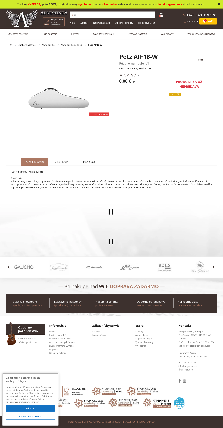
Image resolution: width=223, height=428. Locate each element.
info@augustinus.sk (27, 342)
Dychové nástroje (137, 34)
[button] (10, 267)
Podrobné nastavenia (30, 416)
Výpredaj (84, 22)
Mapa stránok (99, 335)
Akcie (72, 22)
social (141, 422)
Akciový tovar (141, 335)
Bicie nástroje (49, 34)
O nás (52, 331)
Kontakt (96, 331)
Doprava (53, 349)
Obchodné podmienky (59, 338)
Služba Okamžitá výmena (61, 345)
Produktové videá (146, 22)
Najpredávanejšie (101, 22)
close (219, 4)
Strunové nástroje (18, 34)
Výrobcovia (140, 345)
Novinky (139, 331)
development (130, 422)
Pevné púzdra (48, 45)
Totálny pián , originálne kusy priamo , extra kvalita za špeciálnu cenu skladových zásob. (111, 4)
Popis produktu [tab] (34, 161)
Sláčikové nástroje (103, 34)
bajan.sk (151, 422)
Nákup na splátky (57, 353)
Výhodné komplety (124, 22)
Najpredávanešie (143, 338)
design (118, 422)
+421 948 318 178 (27, 338)
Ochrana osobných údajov (62, 342)
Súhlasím (30, 408)
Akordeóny (167, 34)
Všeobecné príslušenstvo (201, 34)
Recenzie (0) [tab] (88, 161)
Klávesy (75, 34)
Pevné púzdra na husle (71, 45)
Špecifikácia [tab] (61, 161)
